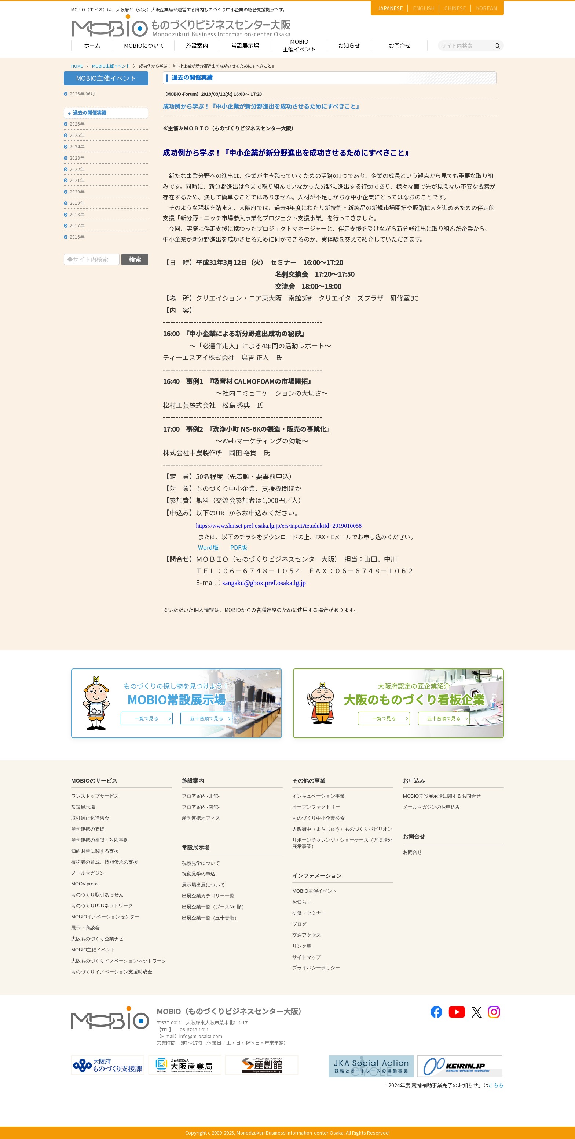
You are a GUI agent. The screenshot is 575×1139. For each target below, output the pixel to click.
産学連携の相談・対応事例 (99, 840)
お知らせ (349, 45)
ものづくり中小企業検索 (318, 818)
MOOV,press (84, 883)
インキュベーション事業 (318, 796)
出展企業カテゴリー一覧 (208, 896)
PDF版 (238, 547)
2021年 (74, 180)
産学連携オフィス (201, 818)
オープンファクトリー (316, 807)
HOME (77, 66)
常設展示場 (245, 45)
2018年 (74, 214)
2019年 (74, 203)
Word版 (208, 547)
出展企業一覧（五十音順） (210, 918)
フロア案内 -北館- (201, 796)
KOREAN (486, 8)
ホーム (92, 45)
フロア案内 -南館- (201, 807)
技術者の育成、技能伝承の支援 (104, 862)
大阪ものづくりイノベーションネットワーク (118, 961)
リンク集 (301, 946)
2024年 (74, 146)
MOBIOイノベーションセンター (105, 916)
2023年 (74, 158)
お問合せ (400, 45)
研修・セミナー (309, 913)
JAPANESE (390, 8)
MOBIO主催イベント (299, 45)
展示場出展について (203, 885)
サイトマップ (306, 957)
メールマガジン (88, 873)
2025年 (74, 135)
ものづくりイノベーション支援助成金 (111, 972)
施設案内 (197, 45)
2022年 (74, 169)
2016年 (74, 236)
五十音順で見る (206, 718)
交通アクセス (306, 935)
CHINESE (455, 8)
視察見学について (201, 863)
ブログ (299, 924)
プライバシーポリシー (316, 968)
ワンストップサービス (95, 796)
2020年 (74, 191)
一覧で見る (146, 718)
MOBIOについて (144, 45)
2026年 (74, 123)
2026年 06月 (79, 93)
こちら (496, 1085)
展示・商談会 (85, 928)
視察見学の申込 (198, 874)
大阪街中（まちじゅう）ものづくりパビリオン (342, 829)
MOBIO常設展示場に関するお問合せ (442, 796)
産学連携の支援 (88, 829)
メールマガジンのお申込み (431, 807)
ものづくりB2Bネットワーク (102, 905)
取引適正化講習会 (90, 818)
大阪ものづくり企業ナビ (97, 939)
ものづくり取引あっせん (97, 894)
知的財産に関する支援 (95, 851)
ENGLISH (424, 8)
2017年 (74, 225)
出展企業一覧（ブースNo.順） (214, 907)
